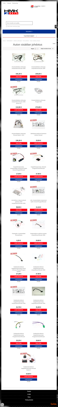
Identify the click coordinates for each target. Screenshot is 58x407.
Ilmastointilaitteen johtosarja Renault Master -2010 (19, 134)
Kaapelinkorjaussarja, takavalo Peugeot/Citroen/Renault (38, 167)
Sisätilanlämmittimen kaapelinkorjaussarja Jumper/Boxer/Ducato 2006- (38, 268)
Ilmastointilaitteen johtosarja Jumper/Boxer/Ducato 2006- (19, 67)
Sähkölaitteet (9, 40)
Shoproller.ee (54, 404)
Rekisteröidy (15, 3)
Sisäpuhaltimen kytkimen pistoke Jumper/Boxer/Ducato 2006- (38, 234)
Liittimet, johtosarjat (17, 40)
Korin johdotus (26, 40)
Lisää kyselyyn (18, 79)
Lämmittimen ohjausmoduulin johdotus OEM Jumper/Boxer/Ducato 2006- (18, 202)
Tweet (54, 43)
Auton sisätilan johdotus (35, 40)
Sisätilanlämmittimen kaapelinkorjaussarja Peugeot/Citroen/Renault (19, 335)
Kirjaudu (9, 3)
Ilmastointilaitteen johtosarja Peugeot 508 (38, 101)
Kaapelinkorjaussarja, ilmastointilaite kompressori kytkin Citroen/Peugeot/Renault (18, 168)
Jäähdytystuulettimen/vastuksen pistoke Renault (38, 134)
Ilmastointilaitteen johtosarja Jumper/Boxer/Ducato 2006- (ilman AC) (19, 102)
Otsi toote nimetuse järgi (14, 26)
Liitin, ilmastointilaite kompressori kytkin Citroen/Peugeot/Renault (38, 201)
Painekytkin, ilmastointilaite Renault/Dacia (18, 234)
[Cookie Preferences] (2, 404)
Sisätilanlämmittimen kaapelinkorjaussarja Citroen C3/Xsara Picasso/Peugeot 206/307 (19, 269)
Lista (35, 48)
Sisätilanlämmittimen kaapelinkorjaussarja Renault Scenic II (28, 368)
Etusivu (4, 40)
